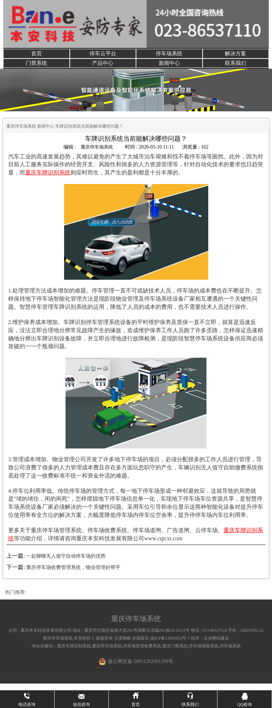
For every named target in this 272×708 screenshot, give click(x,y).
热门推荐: (15, 599)
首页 (36, 55)
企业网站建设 (216, 644)
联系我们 (235, 68)
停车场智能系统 (204, 652)
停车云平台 (102, 55)
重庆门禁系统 (175, 652)
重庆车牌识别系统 (74, 652)
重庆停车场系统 (21, 132)
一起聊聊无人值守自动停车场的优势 (66, 562)
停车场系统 (169, 55)
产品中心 (103, 68)
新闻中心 (169, 68)
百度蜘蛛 (122, 644)
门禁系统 (36, 68)
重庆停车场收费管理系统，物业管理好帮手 (73, 574)
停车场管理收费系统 (142, 652)
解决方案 (235, 55)
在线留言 (140, 644)
